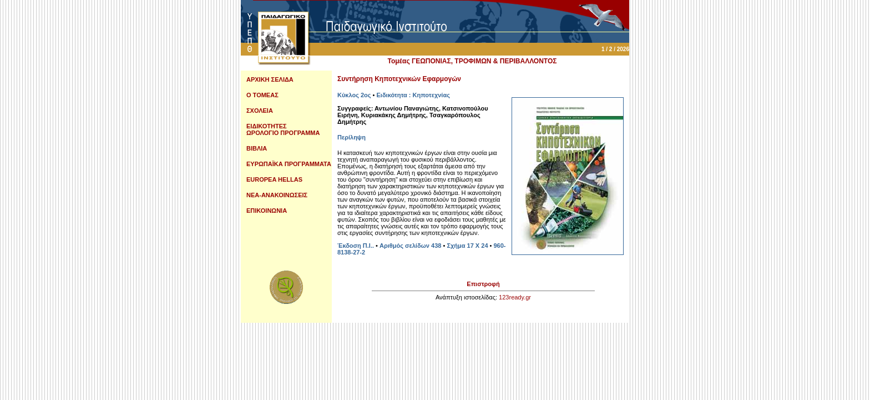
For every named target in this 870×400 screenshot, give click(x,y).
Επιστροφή (483, 284)
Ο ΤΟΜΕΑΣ (262, 95)
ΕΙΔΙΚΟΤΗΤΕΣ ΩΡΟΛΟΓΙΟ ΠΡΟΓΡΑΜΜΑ (283, 129)
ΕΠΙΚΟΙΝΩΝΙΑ (266, 210)
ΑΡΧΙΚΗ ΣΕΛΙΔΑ (270, 79)
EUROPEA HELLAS (274, 179)
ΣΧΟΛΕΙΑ (259, 110)
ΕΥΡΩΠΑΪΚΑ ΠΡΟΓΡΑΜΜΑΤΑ (288, 164)
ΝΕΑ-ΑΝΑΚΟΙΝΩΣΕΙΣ (276, 195)
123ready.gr (515, 297)
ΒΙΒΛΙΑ (256, 148)
